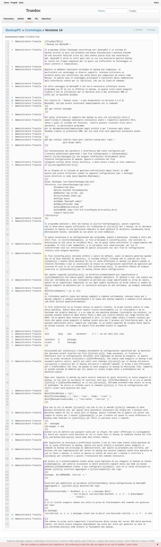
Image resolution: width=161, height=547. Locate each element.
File (36, 19)
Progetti (14, 3)
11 (12, 253)
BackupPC (13, 30)
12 (12, 244)
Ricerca (101, 11)
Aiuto (21, 3)
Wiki (29, 19)
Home (6, 3)
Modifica (139, 30)
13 (12, 413)
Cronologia (151, 30)
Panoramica (9, 19)
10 (12, 100)
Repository (46, 19)
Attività (20, 19)
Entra (156, 3)
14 (12, 515)
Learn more (131, 544)
